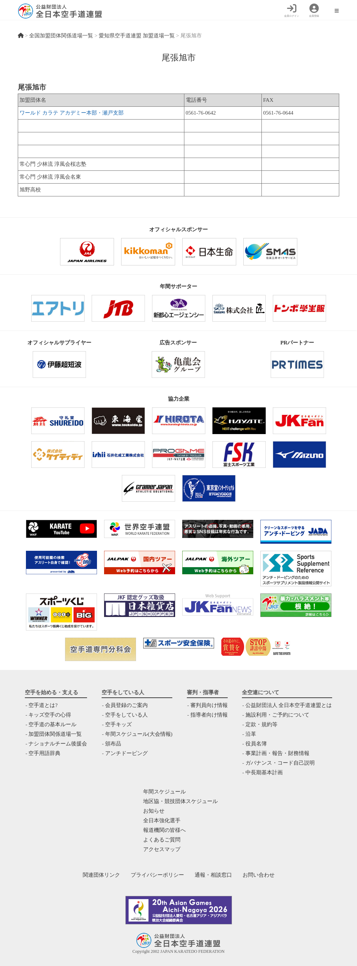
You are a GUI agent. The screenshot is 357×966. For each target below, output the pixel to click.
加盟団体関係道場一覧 (55, 734)
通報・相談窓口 (213, 875)
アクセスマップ (161, 849)
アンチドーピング (126, 753)
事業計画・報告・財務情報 (277, 753)
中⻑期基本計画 (264, 772)
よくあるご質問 (161, 840)
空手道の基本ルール (52, 724)
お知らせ (153, 811)
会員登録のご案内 (126, 705)
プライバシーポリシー (157, 875)
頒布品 (113, 743)
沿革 (250, 734)
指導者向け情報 (209, 715)
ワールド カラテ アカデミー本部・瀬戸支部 (72, 113)
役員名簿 (256, 743)
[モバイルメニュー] (337, 11)
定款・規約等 (261, 724)
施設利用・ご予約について (277, 715)
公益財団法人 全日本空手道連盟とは (288, 705)
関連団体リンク (101, 875)
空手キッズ (118, 724)
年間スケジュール (164, 792)
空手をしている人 (126, 715)
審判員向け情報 (209, 705)
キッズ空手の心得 (49, 715)
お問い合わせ (259, 875)
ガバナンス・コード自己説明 (280, 763)
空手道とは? (43, 705)
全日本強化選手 (161, 820)
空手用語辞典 (44, 753)
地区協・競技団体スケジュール (180, 801)
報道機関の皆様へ (164, 830)
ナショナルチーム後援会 (57, 743)
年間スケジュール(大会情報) (139, 734)
